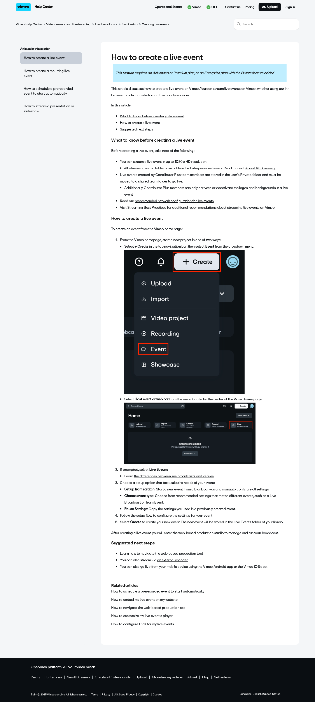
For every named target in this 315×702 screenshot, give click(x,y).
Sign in (290, 7)
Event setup (129, 24)
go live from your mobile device (164, 567)
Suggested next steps (136, 129)
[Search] (266, 24)
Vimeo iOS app (255, 567)
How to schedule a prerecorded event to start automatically (48, 91)
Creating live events (155, 24)
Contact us (232, 7)
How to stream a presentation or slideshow (49, 108)
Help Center (44, 6)
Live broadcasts (106, 24)
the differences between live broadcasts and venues (174, 476)
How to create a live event (44, 58)
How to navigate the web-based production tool (148, 608)
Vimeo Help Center (29, 24)
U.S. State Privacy (124, 694)
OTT (211, 7)
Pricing (249, 7)
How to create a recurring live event (47, 73)
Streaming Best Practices (146, 207)
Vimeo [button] (194, 7)
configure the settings (173, 515)
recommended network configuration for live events (174, 201)
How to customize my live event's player (142, 616)
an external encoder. (172, 560)
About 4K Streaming (260, 168)
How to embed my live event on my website (144, 600)
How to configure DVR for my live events (142, 624)
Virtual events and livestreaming (68, 24)
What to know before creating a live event (152, 116)
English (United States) (268, 694)
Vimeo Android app (218, 567)
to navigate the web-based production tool (169, 553)
